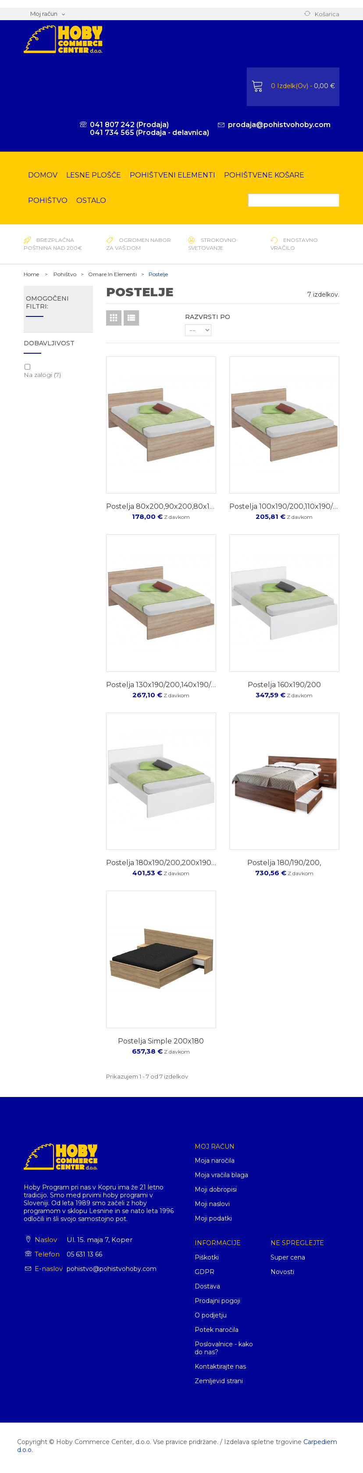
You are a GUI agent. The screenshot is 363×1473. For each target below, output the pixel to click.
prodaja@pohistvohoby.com (279, 125)
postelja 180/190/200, (284, 863)
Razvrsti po (207, 317)
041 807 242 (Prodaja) (129, 125)
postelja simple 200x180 (161, 1041)
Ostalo (91, 200)
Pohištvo (48, 200)
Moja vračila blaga (221, 1175)
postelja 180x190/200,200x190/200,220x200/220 (161, 863)
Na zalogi (42, 375)
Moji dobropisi (216, 1189)
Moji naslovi (212, 1204)
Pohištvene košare (264, 175)
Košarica (327, 14)
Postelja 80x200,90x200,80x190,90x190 (161, 506)
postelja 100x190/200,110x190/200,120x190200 (284, 506)
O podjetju (211, 1315)
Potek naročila (216, 1330)
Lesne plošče (93, 175)
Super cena (287, 1257)
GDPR (204, 1272)
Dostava (207, 1286)
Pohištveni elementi (172, 175)
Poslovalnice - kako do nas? (224, 1348)
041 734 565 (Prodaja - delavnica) (149, 132)
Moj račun (215, 1146)
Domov (42, 175)
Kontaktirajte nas (220, 1366)
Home (31, 274)
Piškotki (207, 1257)
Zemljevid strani (219, 1381)
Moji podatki (213, 1218)
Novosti (282, 1272)
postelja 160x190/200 (284, 685)
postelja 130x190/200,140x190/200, (161, 685)
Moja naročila (215, 1160)
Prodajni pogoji (217, 1301)
